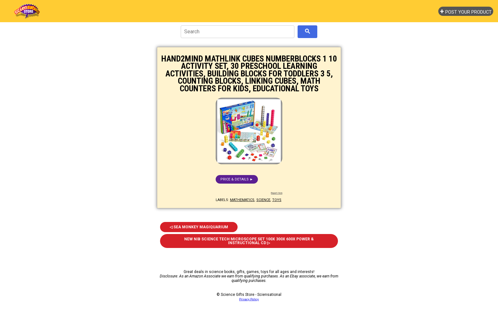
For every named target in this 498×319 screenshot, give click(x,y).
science (263, 200)
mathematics (242, 200)
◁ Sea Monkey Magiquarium (199, 227)
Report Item (276, 193)
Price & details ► (236, 179)
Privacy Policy (249, 299)
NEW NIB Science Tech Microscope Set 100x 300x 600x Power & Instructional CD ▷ (249, 241)
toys (276, 200)
